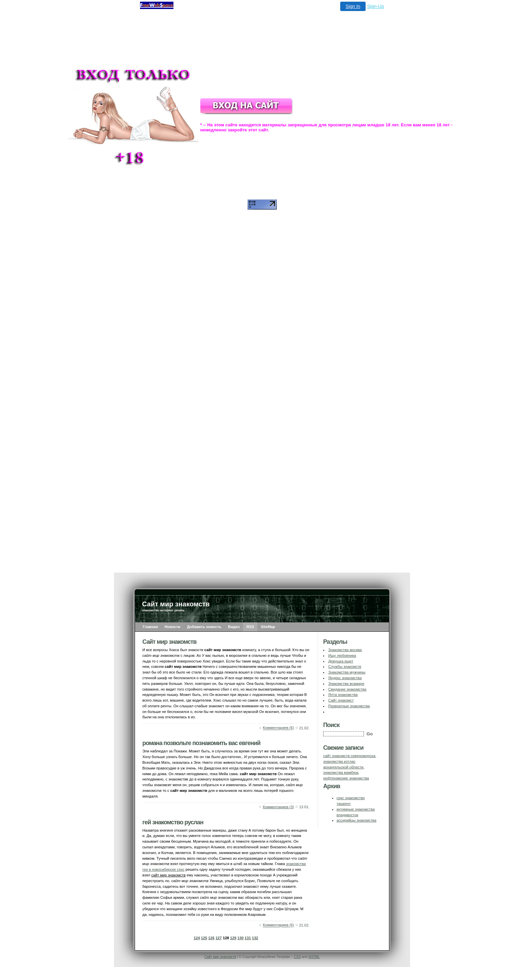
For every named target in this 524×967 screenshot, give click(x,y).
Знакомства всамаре (346, 684)
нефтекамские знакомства (346, 778)
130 (240, 938)
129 (233, 938)
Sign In (353, 6)
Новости (172, 627)
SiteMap (268, 627)
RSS (250, 627)
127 (219, 938)
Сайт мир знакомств (220, 957)
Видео (234, 627)
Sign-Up (375, 6)
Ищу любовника (342, 655)
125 (204, 938)
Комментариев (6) (278, 728)
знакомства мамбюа (340, 772)
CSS (297, 957)
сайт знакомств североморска (349, 756)
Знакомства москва (345, 650)
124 (197, 938)
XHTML (313, 957)
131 (248, 938)
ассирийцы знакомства (356, 820)
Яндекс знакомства (345, 678)
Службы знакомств (344, 666)
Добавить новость (204, 627)
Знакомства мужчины (346, 672)
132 (255, 938)
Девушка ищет (340, 661)
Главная (150, 627)
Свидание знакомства (347, 689)
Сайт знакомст (341, 700)
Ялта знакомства (343, 695)
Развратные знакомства (349, 706)
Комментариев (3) (278, 807)
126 (211, 938)
